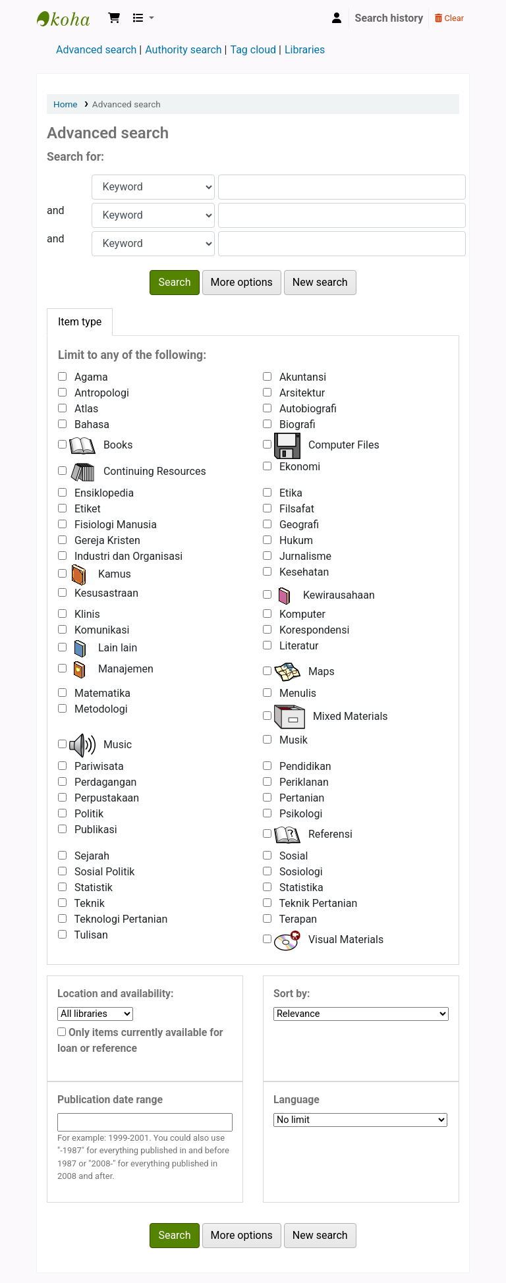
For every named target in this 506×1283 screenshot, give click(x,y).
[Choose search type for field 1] (153, 187)
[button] (114, 18)
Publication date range (110, 1099)
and (56, 210)
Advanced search (96, 49)
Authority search (183, 49)
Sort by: (291, 993)
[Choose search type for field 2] (153, 215)
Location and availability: (115, 993)
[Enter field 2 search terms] (342, 215)
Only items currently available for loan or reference (140, 1040)
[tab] (80, 322)
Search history (389, 18)
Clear (449, 18)
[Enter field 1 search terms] (342, 187)
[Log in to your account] (337, 18)
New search (320, 282)
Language (296, 1099)
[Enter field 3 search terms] (342, 243)
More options (242, 282)
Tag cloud (253, 49)
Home (65, 104)
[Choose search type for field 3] (153, 243)
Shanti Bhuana (70, 18)
